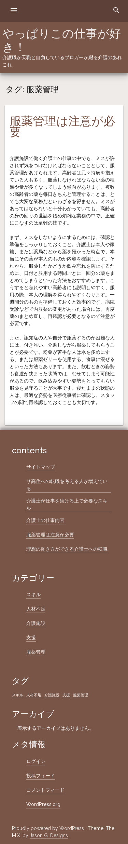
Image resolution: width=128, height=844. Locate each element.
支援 (31, 637)
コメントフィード (45, 790)
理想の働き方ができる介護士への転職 (67, 549)
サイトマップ (40, 467)
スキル (33, 594)
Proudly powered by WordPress (48, 828)
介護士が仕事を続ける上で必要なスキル (67, 504)
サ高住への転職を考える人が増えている (67, 485)
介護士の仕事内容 (45, 520)
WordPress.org (43, 804)
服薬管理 (35, 652)
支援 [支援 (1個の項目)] (66, 695)
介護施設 (35, 623)
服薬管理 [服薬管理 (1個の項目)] (80, 695)
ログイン (35, 761)
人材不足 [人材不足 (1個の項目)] (33, 695)
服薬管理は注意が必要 (62, 126)
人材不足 (35, 609)
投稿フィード (40, 775)
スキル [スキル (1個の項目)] (17, 695)
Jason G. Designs (49, 835)
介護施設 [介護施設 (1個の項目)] (51, 695)
